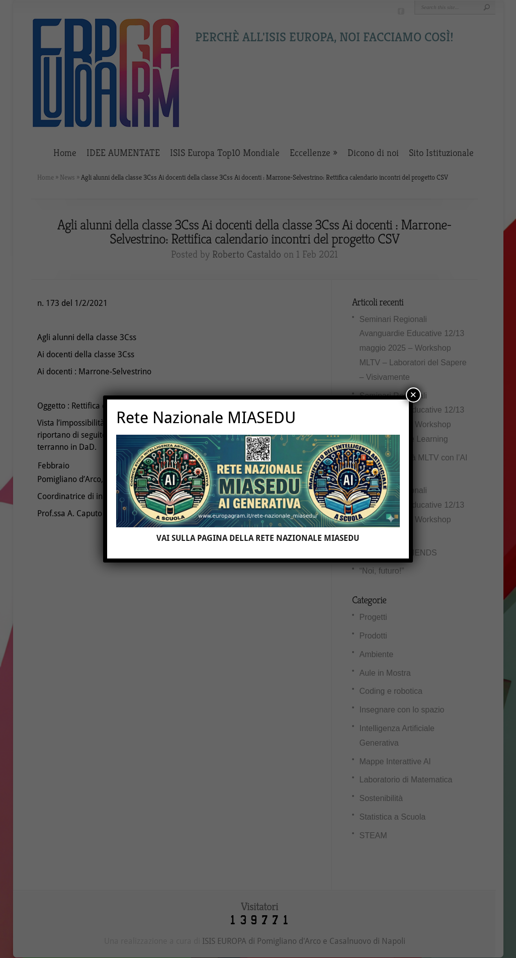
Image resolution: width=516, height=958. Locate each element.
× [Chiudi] (413, 395)
